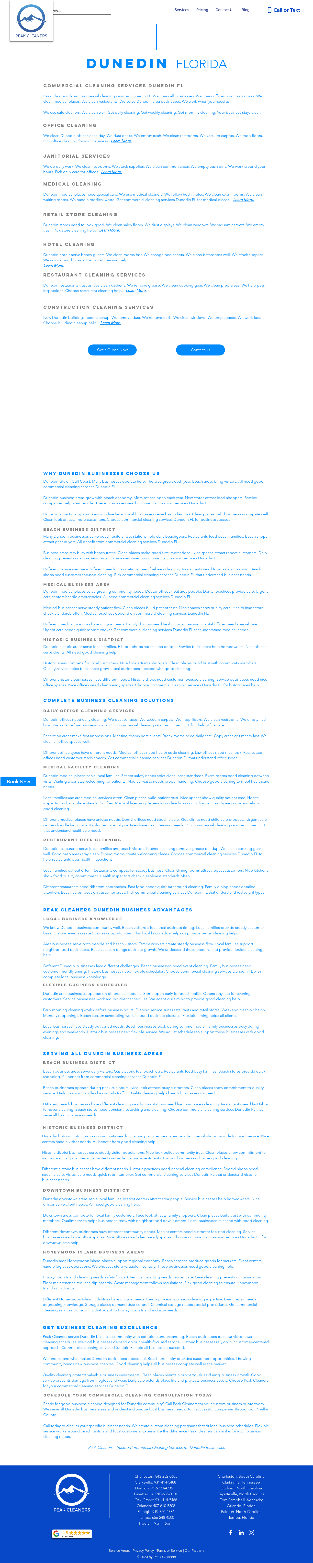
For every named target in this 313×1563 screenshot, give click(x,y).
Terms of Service (169, 1550)
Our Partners (194, 1550)
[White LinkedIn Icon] (241, 1532)
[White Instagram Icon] (251, 1532)
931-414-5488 (165, 1482)
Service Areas (119, 1550)
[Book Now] (18, 782)
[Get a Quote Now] (112, 349)
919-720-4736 (162, 1488)
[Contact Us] (200, 349)
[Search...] (73, 10)
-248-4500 (166, 1517)
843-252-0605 (166, 1476)
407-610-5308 (164, 1505)
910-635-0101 (167, 1494)
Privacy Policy (143, 1550)
